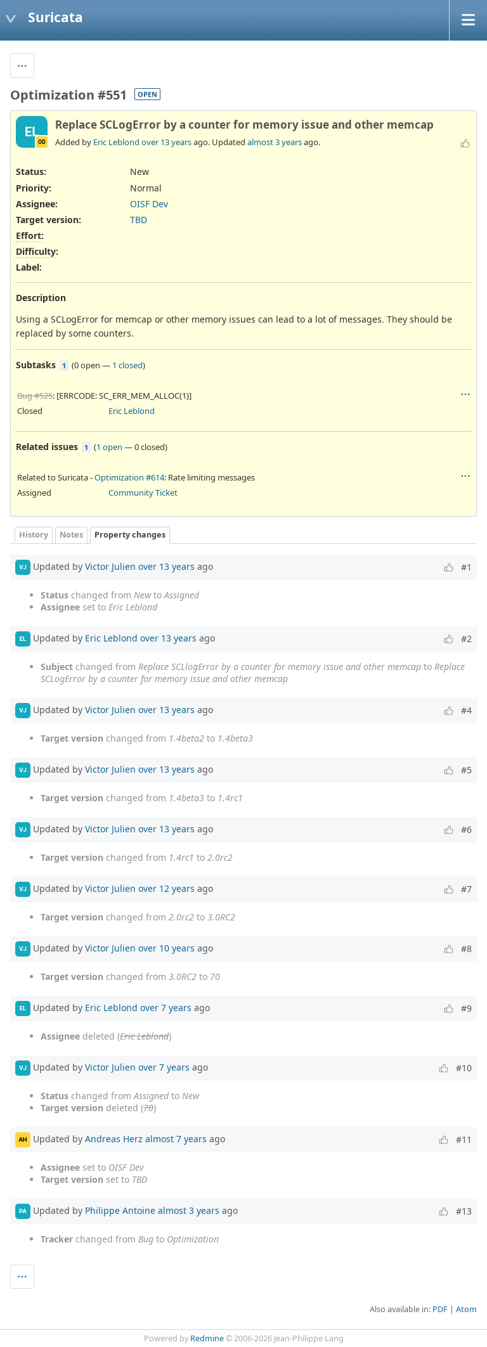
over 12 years (166, 888)
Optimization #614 (129, 477)
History (33, 534)
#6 (466, 829)
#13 (464, 1211)
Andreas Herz (114, 1138)
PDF (440, 1309)
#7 (466, 889)
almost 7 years (176, 1138)
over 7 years (166, 1007)
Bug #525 (35, 395)
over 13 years (166, 142)
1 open (109, 447)
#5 (466, 770)
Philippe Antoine (120, 1210)
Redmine (207, 1338)
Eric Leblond (116, 142)
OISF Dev (149, 204)
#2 (466, 639)
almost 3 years (274, 142)
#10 (464, 1068)
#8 (466, 949)
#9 (466, 1008)
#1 (466, 567)
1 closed (127, 365)
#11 (464, 1139)
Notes (71, 534)
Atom (466, 1309)
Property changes (130, 534)
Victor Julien (110, 566)
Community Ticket (143, 492)
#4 (466, 710)
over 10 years (166, 947)
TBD (138, 220)
